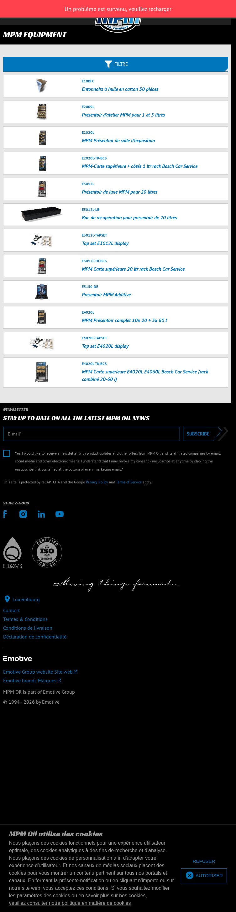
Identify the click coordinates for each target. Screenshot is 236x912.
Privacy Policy (97, 482)
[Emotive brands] (115, 680)
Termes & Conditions (25, 619)
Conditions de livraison (27, 628)
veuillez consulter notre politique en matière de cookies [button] (70, 903)
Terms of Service (129, 482)
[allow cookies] (204, 875)
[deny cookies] (204, 861)
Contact (11, 610)
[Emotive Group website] (115, 671)
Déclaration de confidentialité (34, 636)
